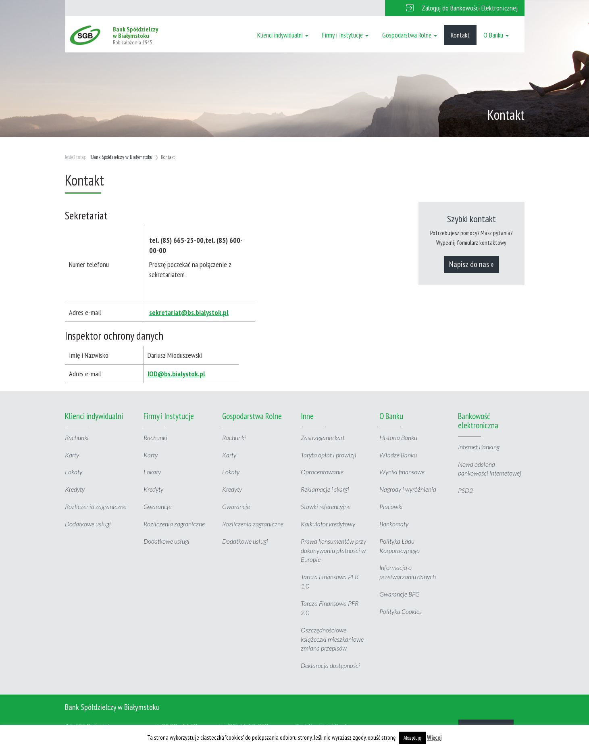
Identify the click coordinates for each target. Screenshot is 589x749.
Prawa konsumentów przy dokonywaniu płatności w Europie (333, 550)
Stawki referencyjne (325, 506)
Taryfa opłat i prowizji (328, 455)
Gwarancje (157, 506)
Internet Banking (479, 447)
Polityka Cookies (400, 611)
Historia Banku (398, 437)
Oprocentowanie (322, 472)
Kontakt (460, 35)
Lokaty (73, 472)
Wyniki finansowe (402, 472)
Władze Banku (398, 455)
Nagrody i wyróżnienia (407, 489)
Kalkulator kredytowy (328, 524)
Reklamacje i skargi (325, 489)
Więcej (434, 737)
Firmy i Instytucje (345, 35)
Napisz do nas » (471, 264)
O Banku (496, 35)
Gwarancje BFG (399, 594)
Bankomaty (393, 524)
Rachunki (77, 437)
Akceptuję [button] (412, 737)
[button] (454, 8)
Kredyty (75, 489)
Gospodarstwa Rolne (409, 35)
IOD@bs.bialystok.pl (176, 373)
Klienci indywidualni (282, 35)
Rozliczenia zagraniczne (95, 506)
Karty (72, 455)
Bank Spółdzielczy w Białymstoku (121, 157)
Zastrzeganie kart (323, 437)
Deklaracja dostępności (330, 665)
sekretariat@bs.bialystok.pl (189, 312)
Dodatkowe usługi (88, 524)
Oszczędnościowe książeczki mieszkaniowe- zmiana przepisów (333, 639)
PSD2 (465, 490)
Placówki (391, 506)
